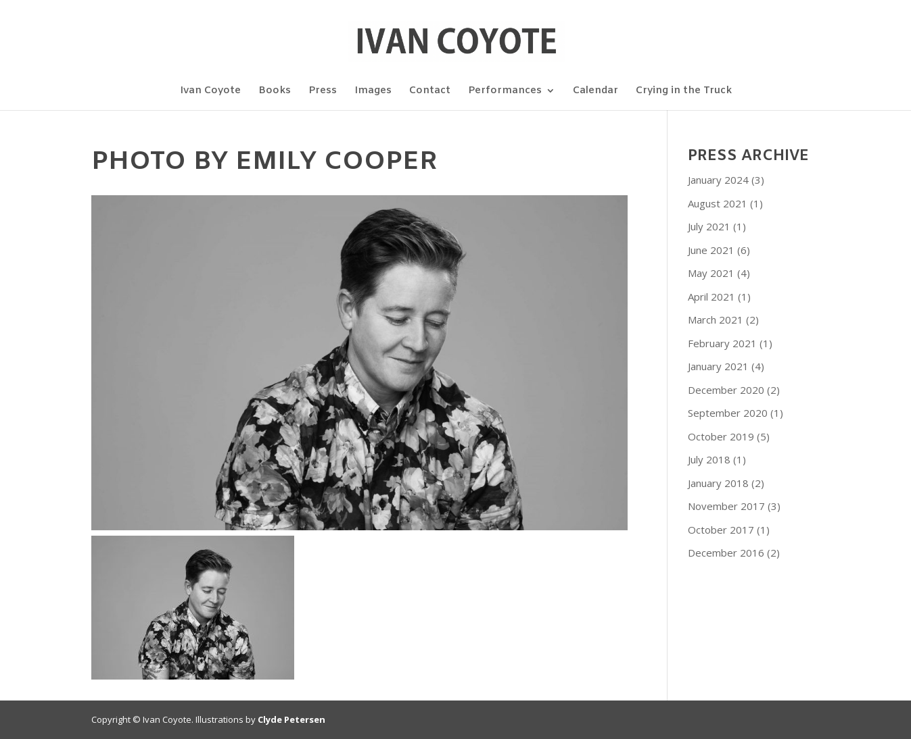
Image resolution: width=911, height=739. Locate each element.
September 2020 (728, 412)
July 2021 (709, 226)
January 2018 (718, 483)
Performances (505, 91)
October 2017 (721, 529)
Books (274, 91)
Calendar (595, 91)
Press (322, 91)
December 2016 (726, 552)
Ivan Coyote (210, 91)
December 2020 (726, 390)
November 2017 (726, 506)
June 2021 (711, 250)
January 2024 (718, 179)
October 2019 (721, 436)
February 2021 (722, 343)
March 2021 (715, 319)
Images (373, 91)
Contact (429, 91)
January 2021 (718, 366)
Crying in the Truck (684, 91)
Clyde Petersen (291, 719)
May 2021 (711, 273)
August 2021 (717, 203)
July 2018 (709, 459)
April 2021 (711, 296)
